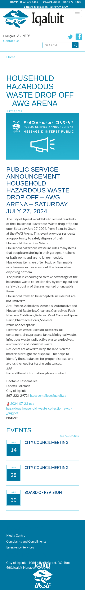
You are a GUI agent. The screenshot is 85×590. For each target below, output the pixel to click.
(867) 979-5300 (59, 6)
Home (10, 57)
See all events (69, 435)
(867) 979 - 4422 (71, 1)
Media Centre (15, 535)
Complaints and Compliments (26, 541)
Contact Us (11, 41)
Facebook (79, 37)
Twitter (70, 37)
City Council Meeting (46, 442)
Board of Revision (43, 492)
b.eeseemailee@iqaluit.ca (48, 395)
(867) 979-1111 (29, 1)
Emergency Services (20, 547)
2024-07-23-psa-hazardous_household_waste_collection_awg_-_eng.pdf (39, 408)
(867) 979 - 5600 (54, 11)
